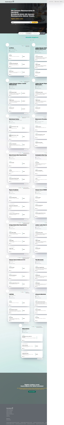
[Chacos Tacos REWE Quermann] (33, 186)
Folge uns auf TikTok (9, 411)
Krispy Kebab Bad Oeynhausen (18, 225)
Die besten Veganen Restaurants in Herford (26, 422)
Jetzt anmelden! (32, 391)
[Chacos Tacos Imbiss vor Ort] (7, 256)
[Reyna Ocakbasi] (7, 186)
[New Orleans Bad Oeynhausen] (7, 152)
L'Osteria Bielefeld (40, 294)
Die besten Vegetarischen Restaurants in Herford (12, 422)
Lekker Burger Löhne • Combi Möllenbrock (17, 84)
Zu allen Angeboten (27, 76)
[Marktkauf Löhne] (7, 116)
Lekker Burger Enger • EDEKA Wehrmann (44, 84)
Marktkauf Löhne (14, 119)
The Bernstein (39, 259)
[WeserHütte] (20, 325)
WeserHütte (25, 328)
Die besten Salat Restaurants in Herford (21, 423)
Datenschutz (8, 416)
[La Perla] (7, 44)
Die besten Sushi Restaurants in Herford (38, 422)
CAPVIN (11, 294)
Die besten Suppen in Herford (10, 423)
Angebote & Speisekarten (9, 409)
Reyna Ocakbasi (13, 189)
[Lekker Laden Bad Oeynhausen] (33, 221)
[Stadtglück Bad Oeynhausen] (33, 152)
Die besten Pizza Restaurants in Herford (41, 423)
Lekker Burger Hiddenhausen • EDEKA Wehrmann (44, 49)
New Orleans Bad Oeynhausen (18, 155)
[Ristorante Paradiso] (33, 116)
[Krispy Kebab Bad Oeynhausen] (7, 221)
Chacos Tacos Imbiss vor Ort (17, 259)
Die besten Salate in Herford (31, 423)
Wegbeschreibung (12, 51)
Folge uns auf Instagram (9, 410)
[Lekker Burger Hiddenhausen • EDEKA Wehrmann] (33, 44)
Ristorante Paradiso (41, 119)
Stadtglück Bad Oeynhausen (43, 155)
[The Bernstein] (33, 256)
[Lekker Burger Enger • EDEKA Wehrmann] (33, 80)
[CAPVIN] (7, 291)
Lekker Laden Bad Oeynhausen (44, 225)
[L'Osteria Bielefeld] (33, 291)
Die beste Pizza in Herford (51, 423)
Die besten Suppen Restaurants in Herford (50, 422)
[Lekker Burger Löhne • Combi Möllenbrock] (7, 80)
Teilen (10, 58)
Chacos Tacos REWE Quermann (44, 189)
